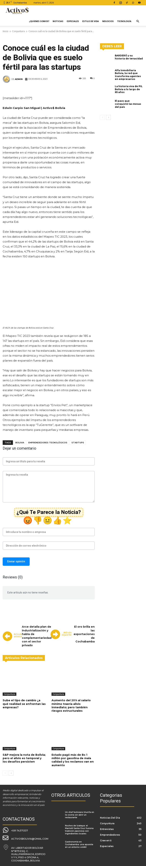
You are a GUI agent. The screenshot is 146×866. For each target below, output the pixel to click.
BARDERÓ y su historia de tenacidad (129, 57)
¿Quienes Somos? (39, 21)
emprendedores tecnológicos (47, 442)
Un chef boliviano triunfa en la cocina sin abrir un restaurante (79, 815)
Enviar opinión (16, 561)
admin (19, 79)
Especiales (73, 21)
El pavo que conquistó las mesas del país (128, 103)
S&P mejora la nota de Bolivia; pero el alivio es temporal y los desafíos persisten (24, 758)
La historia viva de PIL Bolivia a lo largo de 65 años (129, 89)
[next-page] (11, 773)
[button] (137, 21)
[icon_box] (15, 830)
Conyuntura (18, 31)
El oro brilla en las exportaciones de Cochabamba (84, 634)
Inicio (5, 31)
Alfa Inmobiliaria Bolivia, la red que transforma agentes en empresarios (128, 75)
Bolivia (19, 442)
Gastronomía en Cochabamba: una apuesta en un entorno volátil (79, 844)
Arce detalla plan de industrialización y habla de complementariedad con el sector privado (37, 636)
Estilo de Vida (90, 21)
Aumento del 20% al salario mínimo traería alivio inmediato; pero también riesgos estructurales (71, 705)
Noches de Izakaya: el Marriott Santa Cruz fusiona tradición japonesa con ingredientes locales (79, 829)
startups (77, 442)
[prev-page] (5, 773)
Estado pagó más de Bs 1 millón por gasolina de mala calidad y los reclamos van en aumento (73, 760)
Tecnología (124, 21)
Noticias (58, 21)
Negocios (108, 21)
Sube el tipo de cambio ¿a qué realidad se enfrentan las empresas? (24, 704)
